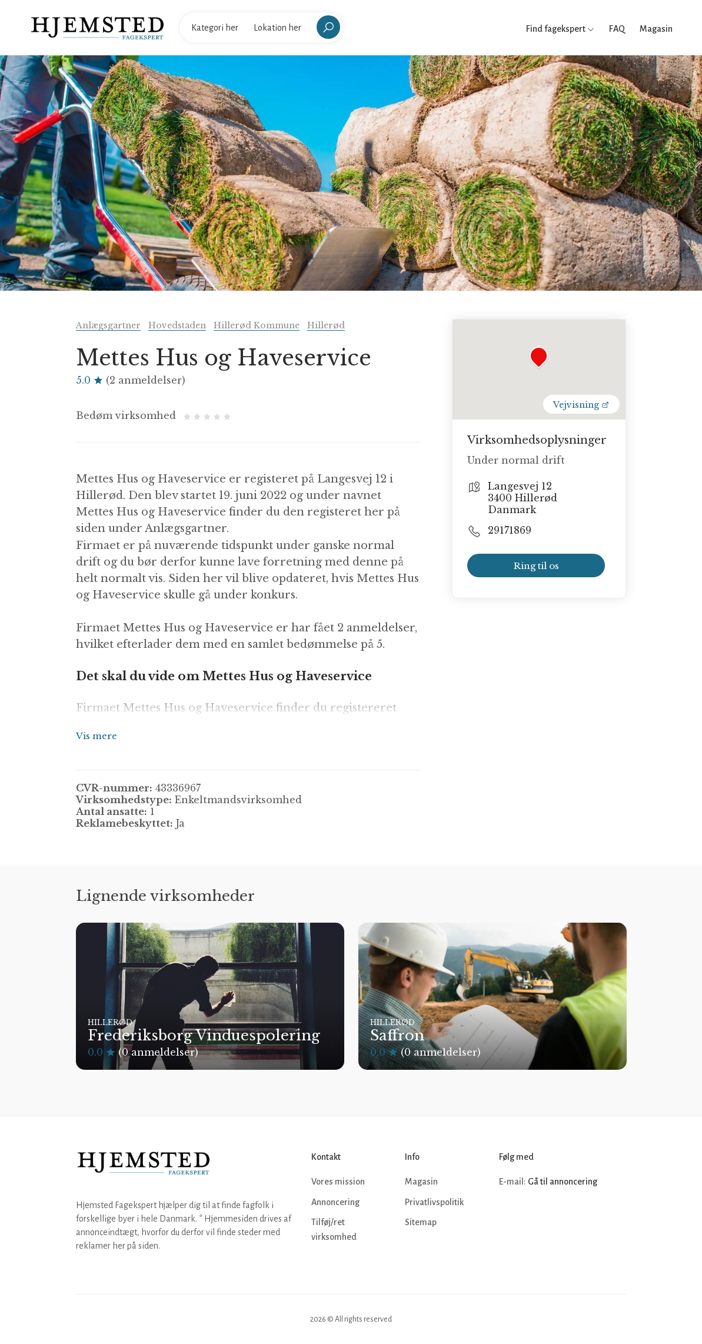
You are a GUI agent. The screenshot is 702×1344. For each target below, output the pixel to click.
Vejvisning (581, 405)
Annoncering (335, 1202)
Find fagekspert (560, 29)
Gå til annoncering (562, 1181)
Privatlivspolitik (434, 1202)
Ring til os (536, 565)
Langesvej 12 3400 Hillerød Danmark (522, 497)
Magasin (656, 29)
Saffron (397, 1035)
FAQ (617, 29)
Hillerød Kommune (257, 325)
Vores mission (338, 1181)
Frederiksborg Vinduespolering (204, 1035)
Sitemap (421, 1222)
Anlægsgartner (108, 325)
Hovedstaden (177, 325)
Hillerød (326, 325)
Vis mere (96, 735)
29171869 (509, 530)
